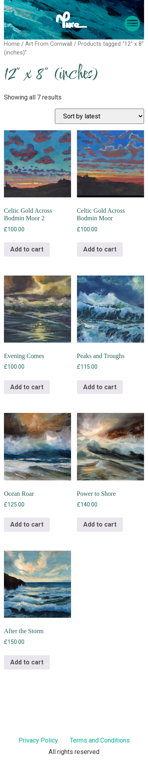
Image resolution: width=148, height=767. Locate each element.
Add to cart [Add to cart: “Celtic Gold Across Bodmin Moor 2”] (26, 249)
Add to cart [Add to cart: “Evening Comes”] (26, 387)
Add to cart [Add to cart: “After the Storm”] (26, 662)
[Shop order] (99, 116)
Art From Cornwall (48, 43)
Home (12, 43)
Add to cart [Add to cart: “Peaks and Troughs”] (99, 387)
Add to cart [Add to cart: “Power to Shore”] (99, 524)
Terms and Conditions (100, 740)
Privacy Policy (38, 740)
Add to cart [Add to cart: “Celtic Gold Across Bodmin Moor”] (99, 249)
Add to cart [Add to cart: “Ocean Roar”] (26, 524)
